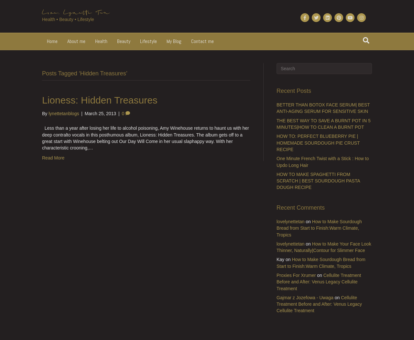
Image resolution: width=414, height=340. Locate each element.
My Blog (174, 41)
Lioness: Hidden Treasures (100, 100)
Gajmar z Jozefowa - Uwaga (305, 297)
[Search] (366, 40)
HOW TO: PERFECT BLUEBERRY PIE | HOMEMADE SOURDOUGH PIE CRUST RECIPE (318, 143)
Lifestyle (148, 41)
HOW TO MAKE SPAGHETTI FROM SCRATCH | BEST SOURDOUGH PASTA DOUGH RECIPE (318, 181)
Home (52, 41)
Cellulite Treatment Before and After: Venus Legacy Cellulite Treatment (319, 282)
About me (76, 41)
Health (101, 41)
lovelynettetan (290, 221)
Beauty (123, 41)
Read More (53, 157)
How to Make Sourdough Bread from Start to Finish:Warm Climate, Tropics (319, 228)
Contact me (202, 41)
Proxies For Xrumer (296, 275)
